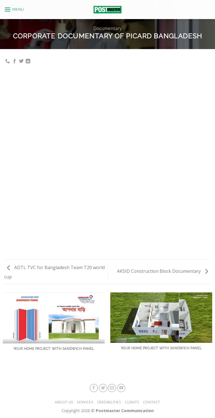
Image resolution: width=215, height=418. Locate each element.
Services (85, 402)
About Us (64, 402)
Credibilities (109, 402)
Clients (132, 402)
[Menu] (14, 7)
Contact (151, 402)
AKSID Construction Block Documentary (162, 271)
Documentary (107, 28)
